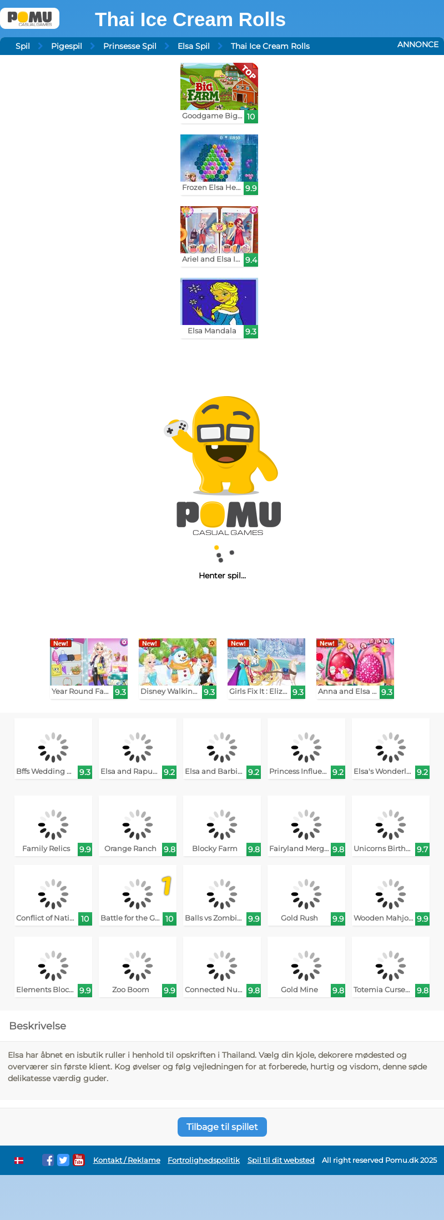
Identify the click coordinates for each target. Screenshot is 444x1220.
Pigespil (66, 46)
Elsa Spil (194, 46)
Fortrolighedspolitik (204, 1160)
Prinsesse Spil (130, 46)
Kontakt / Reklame (126, 1160)
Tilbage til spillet (222, 1127)
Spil (23, 46)
